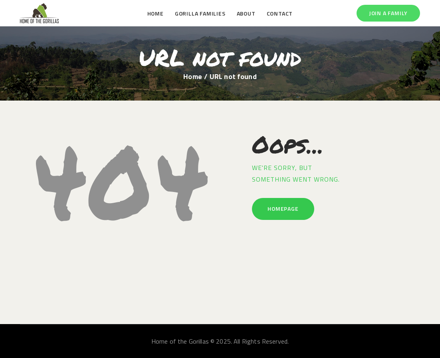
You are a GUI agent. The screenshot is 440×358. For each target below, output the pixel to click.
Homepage (283, 208)
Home (192, 76)
